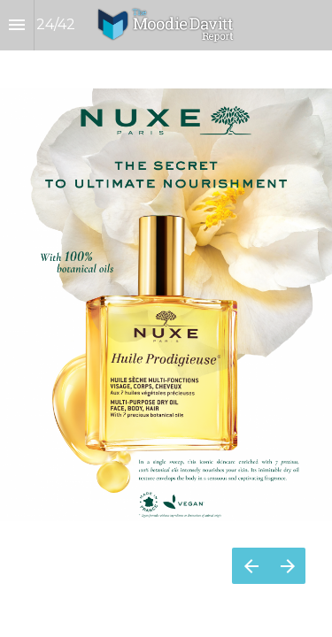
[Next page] (287, 566)
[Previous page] (250, 566)
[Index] (17, 25)
